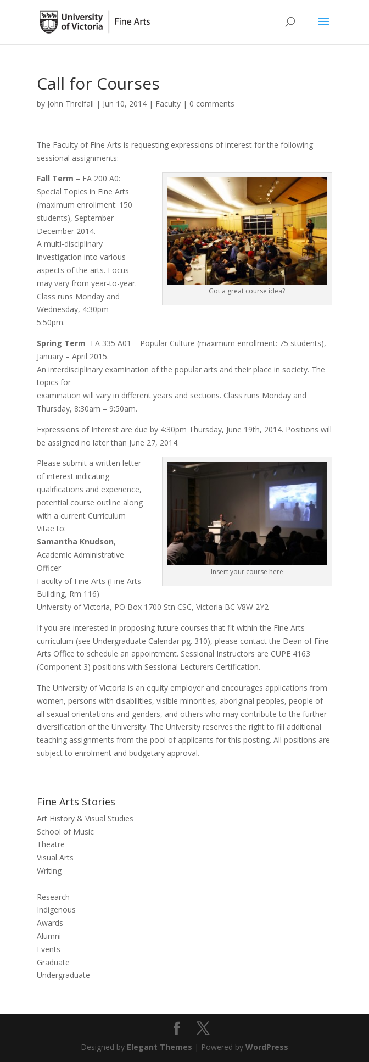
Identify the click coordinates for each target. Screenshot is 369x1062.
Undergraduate (63, 975)
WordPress (266, 1047)
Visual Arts (55, 857)
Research (53, 897)
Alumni (49, 936)
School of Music (65, 831)
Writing (49, 870)
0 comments (211, 103)
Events (48, 949)
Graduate (53, 962)
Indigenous (56, 909)
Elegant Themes (159, 1047)
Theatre (51, 844)
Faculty (168, 103)
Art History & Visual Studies (85, 818)
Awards (50, 923)
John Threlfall (70, 103)
